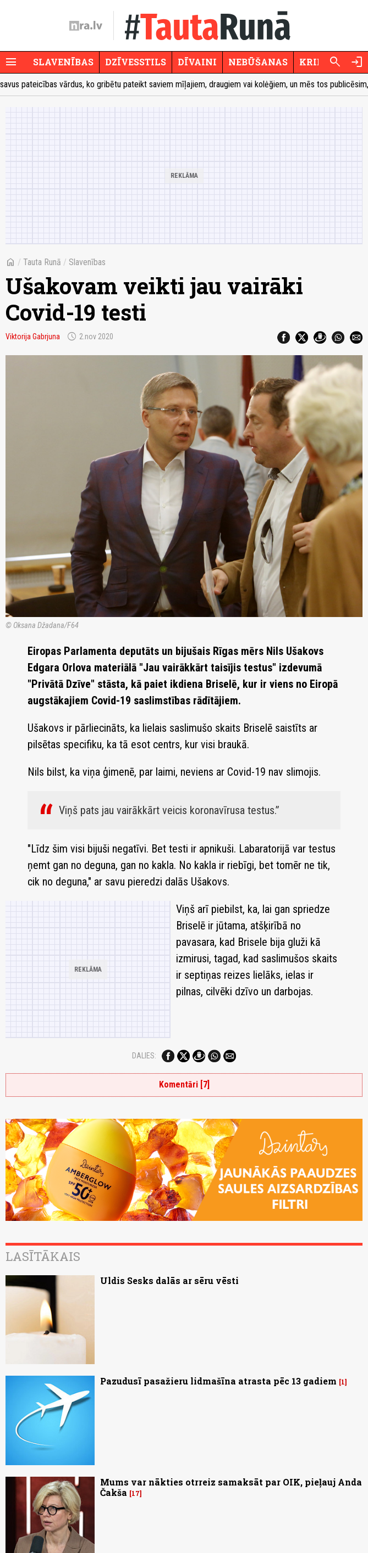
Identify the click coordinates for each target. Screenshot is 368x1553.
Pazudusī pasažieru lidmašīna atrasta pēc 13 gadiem (218, 1381)
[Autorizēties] (357, 62)
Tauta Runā (42, 262)
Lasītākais (43, 1256)
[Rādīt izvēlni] (11, 62)
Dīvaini (197, 62)
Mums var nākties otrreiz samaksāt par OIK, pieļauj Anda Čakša (231, 1487)
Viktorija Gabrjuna (33, 336)
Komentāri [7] (184, 1084)
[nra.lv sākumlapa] (85, 26)
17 (135, 1493)
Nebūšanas (258, 62)
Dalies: (144, 1055)
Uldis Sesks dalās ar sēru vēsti (169, 1280)
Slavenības (63, 62)
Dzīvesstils (135, 62)
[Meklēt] (335, 62)
